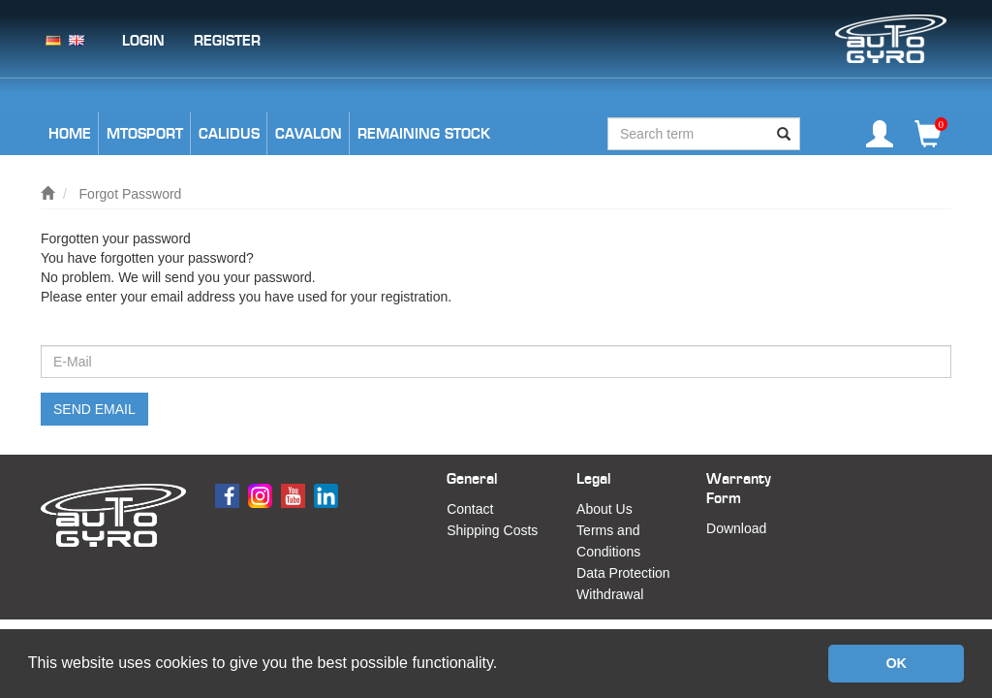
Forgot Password (130, 194)
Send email (94, 409)
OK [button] (896, 663)
